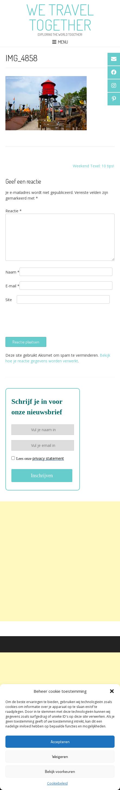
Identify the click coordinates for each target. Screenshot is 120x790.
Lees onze (37, 458)
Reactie (13, 210)
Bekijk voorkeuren (60, 771)
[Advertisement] (60, 561)
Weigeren (60, 756)
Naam (12, 272)
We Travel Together (60, 17)
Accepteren (60, 741)
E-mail (12, 285)
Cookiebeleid (57, 783)
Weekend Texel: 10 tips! (93, 165)
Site (8, 299)
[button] (112, 691)
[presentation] (46, 319)
